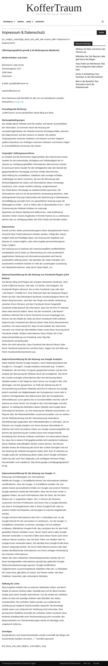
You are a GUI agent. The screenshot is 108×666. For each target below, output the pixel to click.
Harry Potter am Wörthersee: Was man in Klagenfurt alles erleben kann (90, 67)
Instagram (18, 102)
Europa (20, 22)
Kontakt (96, 663)
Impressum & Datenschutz (70, 663)
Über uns (86, 663)
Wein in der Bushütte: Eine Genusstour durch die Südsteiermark (87, 84)
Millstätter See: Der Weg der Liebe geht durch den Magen (90, 57)
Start (4, 28)
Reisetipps (40, 22)
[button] (102, 21)
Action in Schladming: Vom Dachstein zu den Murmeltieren (89, 75)
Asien (28, 22)
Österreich (8, 22)
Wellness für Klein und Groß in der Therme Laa (90, 50)
